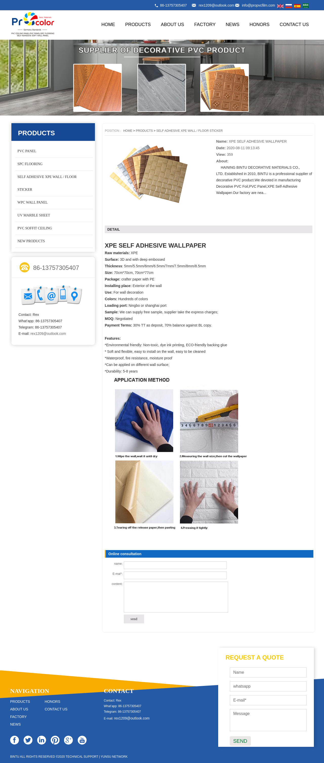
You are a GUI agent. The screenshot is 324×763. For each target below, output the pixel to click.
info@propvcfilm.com (258, 5)
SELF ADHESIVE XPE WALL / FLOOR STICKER (47, 183)
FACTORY (204, 24)
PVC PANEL (26, 151)
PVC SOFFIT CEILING (34, 228)
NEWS (232, 24)
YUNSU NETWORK (114, 756)
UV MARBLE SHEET (33, 215)
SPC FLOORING (30, 164)
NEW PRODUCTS (31, 241)
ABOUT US (172, 24)
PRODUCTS (138, 24)
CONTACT (119, 691)
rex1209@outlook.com (216, 5)
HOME (108, 24)
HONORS (260, 24)
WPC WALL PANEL (32, 202)
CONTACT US (294, 24)
